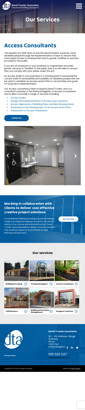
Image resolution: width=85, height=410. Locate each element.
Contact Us (16, 118)
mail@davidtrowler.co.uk (59, 357)
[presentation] (8, 154)
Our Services (69, 218)
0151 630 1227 (57, 354)
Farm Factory (75, 368)
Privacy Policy (10, 355)
